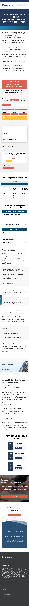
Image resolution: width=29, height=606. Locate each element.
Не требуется (18, 109)
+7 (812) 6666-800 (4, 589)
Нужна (4, 113)
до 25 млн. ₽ (5, 109)
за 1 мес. (21, 113)
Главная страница (5, 10)
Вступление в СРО (13, 10)
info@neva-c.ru (4, 591)
